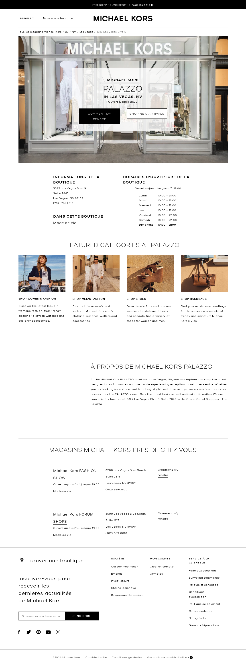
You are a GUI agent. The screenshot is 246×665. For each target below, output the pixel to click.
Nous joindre (198, 618)
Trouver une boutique (58, 18)
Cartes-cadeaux (200, 611)
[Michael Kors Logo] (123, 19)
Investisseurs (120, 580)
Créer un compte (161, 566)
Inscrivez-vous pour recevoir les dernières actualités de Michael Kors (45, 589)
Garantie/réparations (204, 625)
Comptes (156, 573)
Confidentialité (96, 657)
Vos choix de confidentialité (170, 657)
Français (24, 18)
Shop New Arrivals (147, 113)
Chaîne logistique (123, 588)
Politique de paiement (204, 604)
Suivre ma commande (204, 577)
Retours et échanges (203, 584)
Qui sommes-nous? (124, 566)
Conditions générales (127, 657)
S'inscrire (82, 616)
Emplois (116, 573)
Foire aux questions (202, 570)
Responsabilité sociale (127, 595)
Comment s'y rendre (99, 116)
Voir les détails (143, 5)
